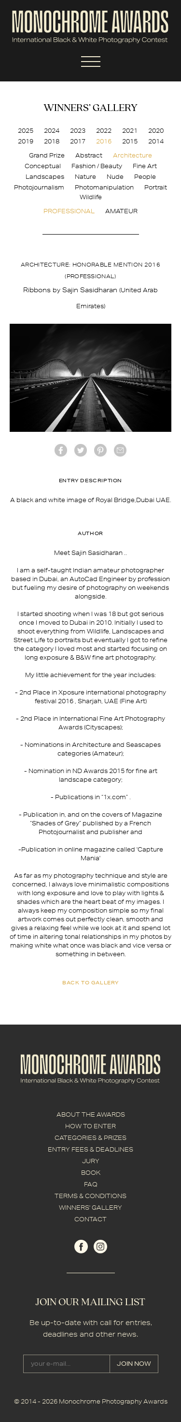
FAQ (90, 1184)
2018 (51, 141)
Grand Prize (47, 155)
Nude (115, 177)
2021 (130, 130)
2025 (25, 130)
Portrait (155, 187)
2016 (103, 141)
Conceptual (43, 166)
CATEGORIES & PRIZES (90, 1138)
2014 (156, 141)
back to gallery (90, 982)
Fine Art (145, 166)
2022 (103, 130)
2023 (77, 130)
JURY (90, 1161)
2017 (77, 141)
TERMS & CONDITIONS (90, 1196)
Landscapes (45, 177)
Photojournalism (39, 187)
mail (120, 450)
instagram (100, 1246)
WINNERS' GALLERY (90, 1207)
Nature (85, 177)
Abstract (88, 155)
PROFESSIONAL (69, 211)
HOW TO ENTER (90, 1126)
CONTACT (90, 1219)
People (145, 177)
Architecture (132, 155)
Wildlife (91, 197)
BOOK (90, 1173)
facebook (61, 450)
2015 (130, 141)
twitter (80, 450)
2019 (25, 141)
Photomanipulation (104, 187)
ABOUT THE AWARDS (90, 1114)
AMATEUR (121, 211)
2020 (156, 130)
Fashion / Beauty (96, 166)
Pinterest (100, 450)
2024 (51, 130)
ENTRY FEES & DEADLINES (90, 1149)
